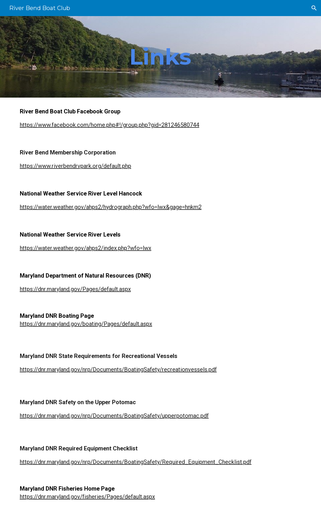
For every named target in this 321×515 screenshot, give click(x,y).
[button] (314, 8)
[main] (160, 57)
